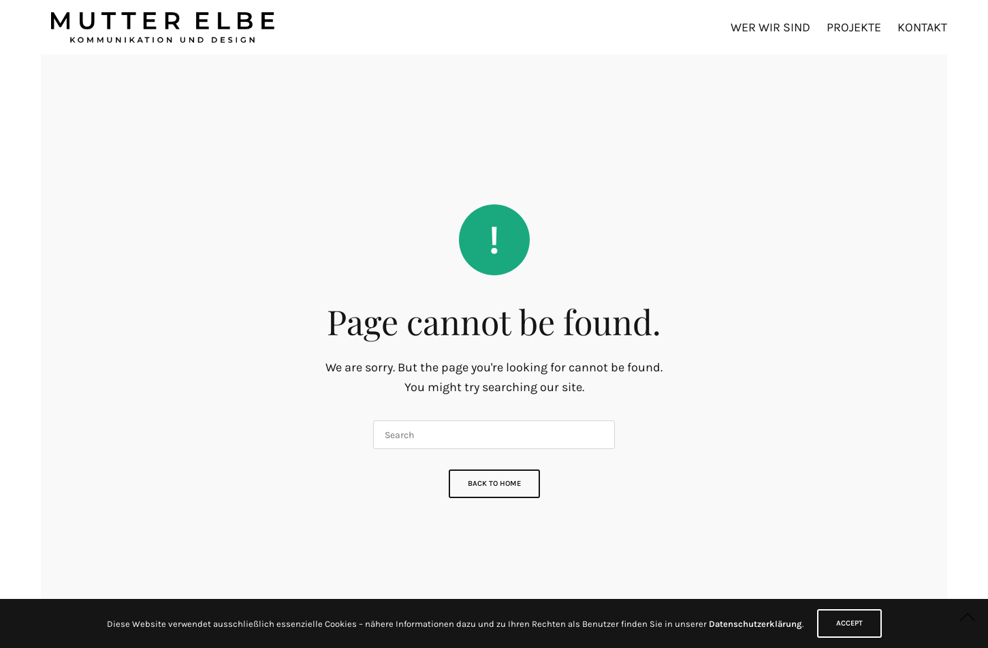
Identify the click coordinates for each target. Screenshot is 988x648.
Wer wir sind (770, 27)
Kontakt (922, 27)
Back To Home (494, 483)
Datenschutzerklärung (755, 624)
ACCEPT (849, 623)
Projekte (854, 27)
